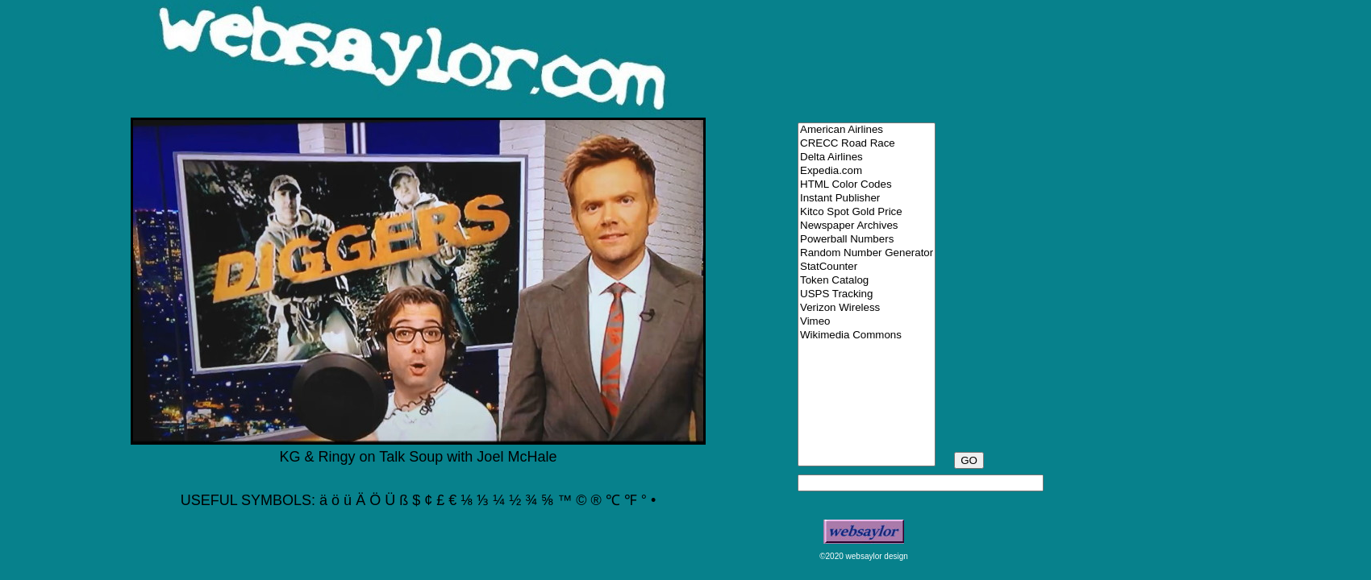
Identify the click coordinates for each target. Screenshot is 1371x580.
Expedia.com (866, 171)
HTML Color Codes (866, 185)
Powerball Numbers (866, 239)
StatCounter (866, 267)
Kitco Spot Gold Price (866, 212)
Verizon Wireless (866, 308)
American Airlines (866, 130)
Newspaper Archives (866, 226)
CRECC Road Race (866, 144)
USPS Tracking (866, 294)
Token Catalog (866, 281)
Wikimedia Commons (866, 335)
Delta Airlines (866, 157)
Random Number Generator (866, 253)
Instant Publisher (866, 198)
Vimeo (866, 322)
